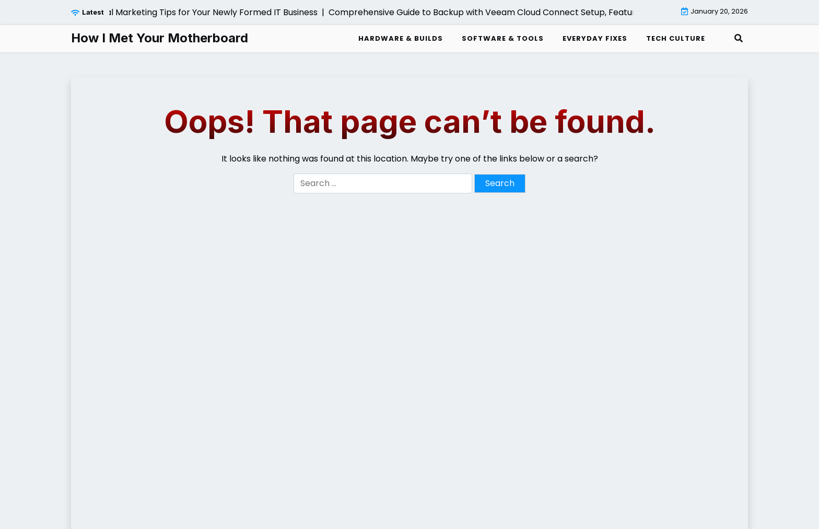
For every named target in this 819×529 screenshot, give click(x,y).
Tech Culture (675, 38)
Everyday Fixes (595, 38)
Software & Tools (503, 38)
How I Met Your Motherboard (159, 38)
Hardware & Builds (400, 38)
